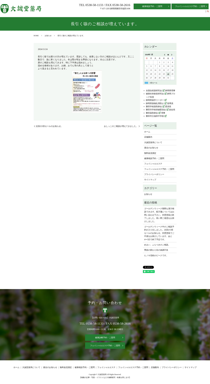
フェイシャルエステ (164, 13)
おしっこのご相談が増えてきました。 (121, 126)
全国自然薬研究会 (154, 91)
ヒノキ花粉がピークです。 (156, 255)
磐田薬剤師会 (152, 113)
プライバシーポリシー (154, 174)
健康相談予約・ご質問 (143, 13)
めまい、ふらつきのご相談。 (157, 245)
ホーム (68, 13)
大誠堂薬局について (92, 13)
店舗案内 (77, 13)
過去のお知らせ (110, 13)
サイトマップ (150, 180)
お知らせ (48, 36)
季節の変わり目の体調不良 (156, 250)
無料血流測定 (125, 13)
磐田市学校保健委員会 (156, 110)
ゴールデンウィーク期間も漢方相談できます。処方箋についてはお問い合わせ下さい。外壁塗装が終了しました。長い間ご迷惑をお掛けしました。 (159, 215)
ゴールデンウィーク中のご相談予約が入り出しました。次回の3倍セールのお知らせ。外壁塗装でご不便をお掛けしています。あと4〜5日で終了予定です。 (159, 233)
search (208, 13)
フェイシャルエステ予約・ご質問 (190, 13)
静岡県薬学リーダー (155, 100)
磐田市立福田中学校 (155, 116)
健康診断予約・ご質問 (105, 338)
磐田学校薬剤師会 (154, 106)
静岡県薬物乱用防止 (155, 103)
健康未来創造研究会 (155, 94)
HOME (36, 36)
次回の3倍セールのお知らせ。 (49, 126)
